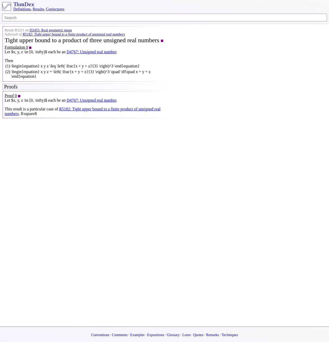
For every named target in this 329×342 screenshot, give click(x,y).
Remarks (212, 335)
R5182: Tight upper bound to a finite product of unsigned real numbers (74, 34)
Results (38, 9)
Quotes (198, 335)
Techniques (230, 335)
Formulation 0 (16, 47)
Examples (137, 335)
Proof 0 (11, 95)
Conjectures (55, 9)
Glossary (173, 335)
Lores (186, 335)
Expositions (155, 335)
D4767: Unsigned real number (91, 52)
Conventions (100, 335)
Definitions (22, 9)
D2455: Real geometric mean (51, 30)
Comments (120, 335)
